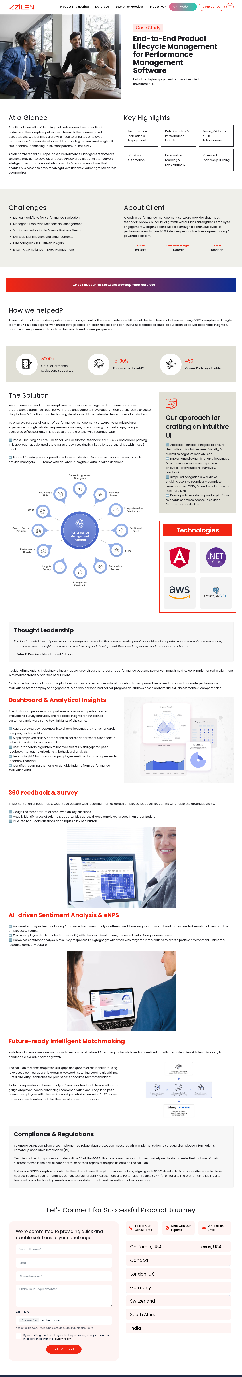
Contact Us (211, 7)
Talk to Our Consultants (140, 1229)
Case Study (148, 28)
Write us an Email (213, 1229)
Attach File (23, 1314)
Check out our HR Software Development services (118, 285)
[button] (90, 7)
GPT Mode (180, 7)
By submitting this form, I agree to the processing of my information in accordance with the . (66, 1338)
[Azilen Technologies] (21, 7)
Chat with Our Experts (178, 1229)
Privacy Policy (62, 1340)
